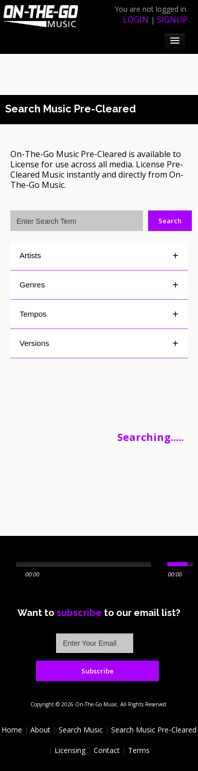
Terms (139, 750)
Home (12, 730)
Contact (107, 750)
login (136, 19)
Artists (30, 255)
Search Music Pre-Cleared (153, 730)
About (40, 730)
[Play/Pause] (7, 564)
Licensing (70, 750)
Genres (32, 284)
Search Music (81, 730)
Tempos (33, 314)
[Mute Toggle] (160, 564)
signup (172, 19)
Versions (34, 343)
